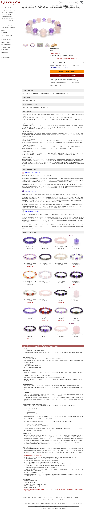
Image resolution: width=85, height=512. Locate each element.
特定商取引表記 (26, 497)
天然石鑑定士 (30, 410)
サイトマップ (54, 500)
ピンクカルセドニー (32, 172)
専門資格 (34, 497)
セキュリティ (59, 497)
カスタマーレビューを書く (56, 85)
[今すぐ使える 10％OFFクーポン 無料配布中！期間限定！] (63, 58)
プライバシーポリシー (49, 497)
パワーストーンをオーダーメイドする (67, 75)
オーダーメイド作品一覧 (7, 20)
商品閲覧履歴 (4, 32)
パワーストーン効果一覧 (6, 25)
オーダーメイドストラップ (8, 18)
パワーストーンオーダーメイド (7, 7)
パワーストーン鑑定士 (32, 408)
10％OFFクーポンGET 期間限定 (8, 27)
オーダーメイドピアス (7, 16)
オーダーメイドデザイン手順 (8, 10)
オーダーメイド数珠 (6, 14)
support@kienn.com (40, 486)
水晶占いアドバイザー (32, 413)
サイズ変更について (68, 497)
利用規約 (40, 497)
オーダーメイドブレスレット (8, 12)
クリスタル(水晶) (32, 211)
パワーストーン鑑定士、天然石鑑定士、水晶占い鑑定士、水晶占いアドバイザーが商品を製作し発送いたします (53, 506)
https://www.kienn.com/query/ (39, 484)
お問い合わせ (62, 500)
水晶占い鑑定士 (31, 412)
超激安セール (4, 30)
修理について (78, 497)
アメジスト (30, 191)
